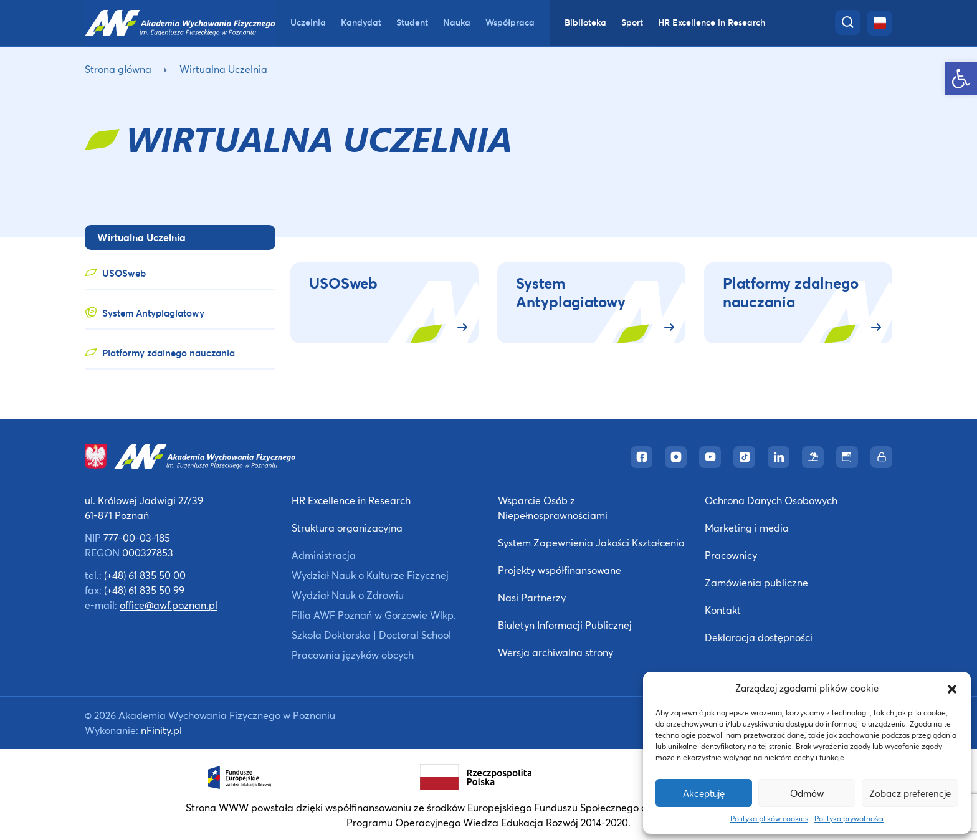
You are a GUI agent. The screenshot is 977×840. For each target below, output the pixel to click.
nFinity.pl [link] (161, 730)
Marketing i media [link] (747, 527)
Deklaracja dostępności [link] (759, 637)
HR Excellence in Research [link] (711, 22)
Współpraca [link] (510, 22)
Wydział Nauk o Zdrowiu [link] (348, 594)
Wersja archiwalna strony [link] (555, 652)
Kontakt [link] (723, 609)
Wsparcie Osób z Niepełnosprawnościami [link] (553, 508)
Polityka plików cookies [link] (769, 818)
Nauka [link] (456, 22)
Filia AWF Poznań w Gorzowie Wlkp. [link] (374, 614)
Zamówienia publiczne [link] (756, 582)
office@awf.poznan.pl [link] (168, 604)
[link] (961, 78)
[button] (952, 688)
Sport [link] (632, 22)
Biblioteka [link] (585, 22)
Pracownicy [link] (731, 554)
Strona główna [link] (118, 68)
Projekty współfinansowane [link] (559, 569)
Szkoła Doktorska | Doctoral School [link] (371, 634)
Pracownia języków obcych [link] (353, 654)
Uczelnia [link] (308, 22)
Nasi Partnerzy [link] (532, 597)
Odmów (807, 793)
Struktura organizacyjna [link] (347, 527)
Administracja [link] (324, 554)
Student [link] (412, 22)
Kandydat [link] (361, 22)
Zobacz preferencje (910, 793)
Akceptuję (704, 793)
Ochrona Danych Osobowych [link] (771, 500)
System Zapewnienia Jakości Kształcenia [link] (591, 542)
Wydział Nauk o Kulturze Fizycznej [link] (370, 574)
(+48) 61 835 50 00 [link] (145, 574)
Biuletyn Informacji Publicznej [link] (565, 624)
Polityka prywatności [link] (849, 818)
